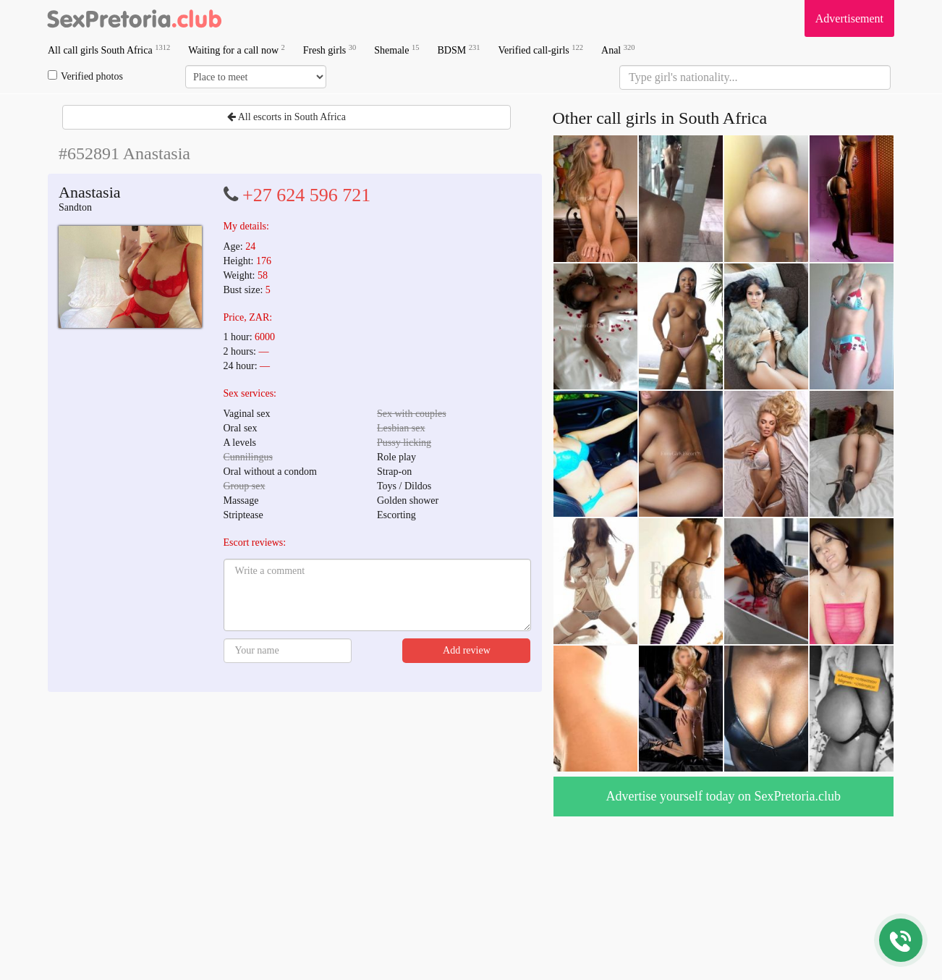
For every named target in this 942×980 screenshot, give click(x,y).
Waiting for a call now (236, 49)
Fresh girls (330, 49)
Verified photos (85, 76)
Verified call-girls (540, 49)
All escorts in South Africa (286, 116)
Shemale (396, 49)
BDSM (458, 49)
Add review (467, 650)
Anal (618, 49)
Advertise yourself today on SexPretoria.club (723, 796)
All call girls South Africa (109, 49)
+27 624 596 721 (306, 195)
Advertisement (849, 18)
